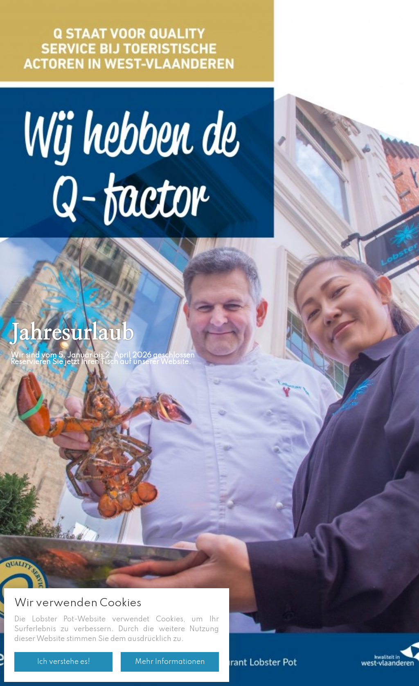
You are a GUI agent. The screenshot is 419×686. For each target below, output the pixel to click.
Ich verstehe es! (63, 662)
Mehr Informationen (170, 662)
